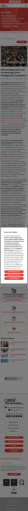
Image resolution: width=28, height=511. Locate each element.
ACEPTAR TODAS (14, 278)
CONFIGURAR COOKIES (14, 271)
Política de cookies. (14, 268)
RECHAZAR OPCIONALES (14, 275)
